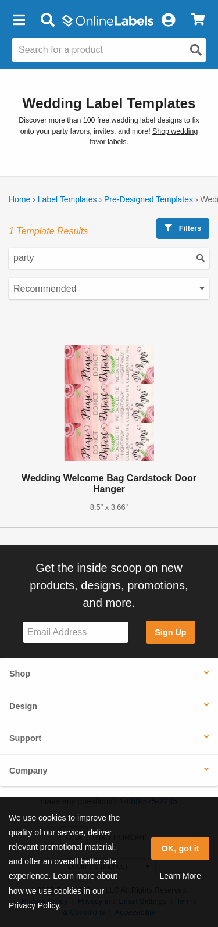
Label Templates (67, 199)
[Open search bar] (47, 20)
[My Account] (168, 20)
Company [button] (28, 770)
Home (19, 199)
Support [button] (25, 738)
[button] (19, 20)
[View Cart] (198, 20)
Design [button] (23, 706)
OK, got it (180, 848)
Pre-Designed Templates (148, 199)
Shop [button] (19, 673)
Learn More (180, 876)
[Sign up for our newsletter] (75, 632)
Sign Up (170, 632)
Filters (183, 228)
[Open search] (195, 50)
